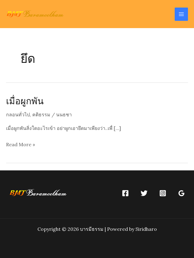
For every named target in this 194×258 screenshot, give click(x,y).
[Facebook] (125, 193)
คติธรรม (41, 114)
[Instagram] (162, 193)
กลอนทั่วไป (18, 114)
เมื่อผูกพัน (25, 100)
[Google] (181, 193)
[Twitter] (144, 193)
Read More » (20, 144)
